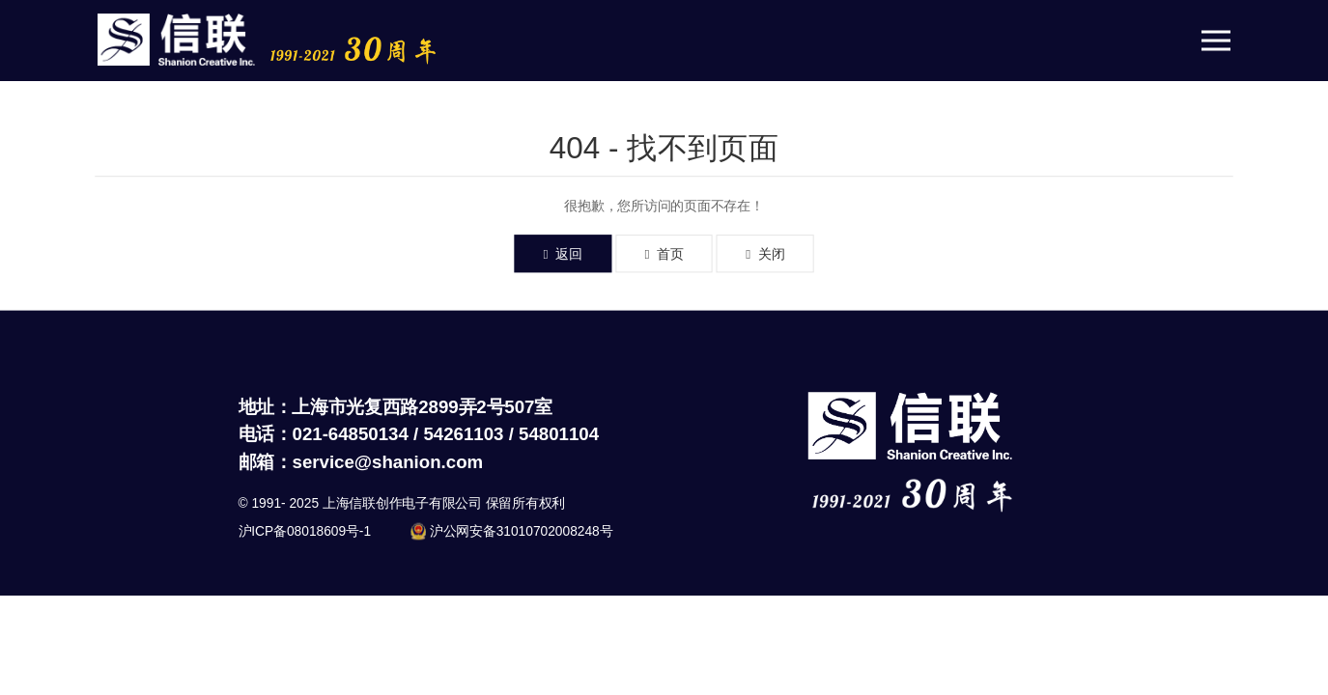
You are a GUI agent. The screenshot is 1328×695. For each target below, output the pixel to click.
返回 (563, 254)
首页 (663, 254)
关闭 (765, 254)
